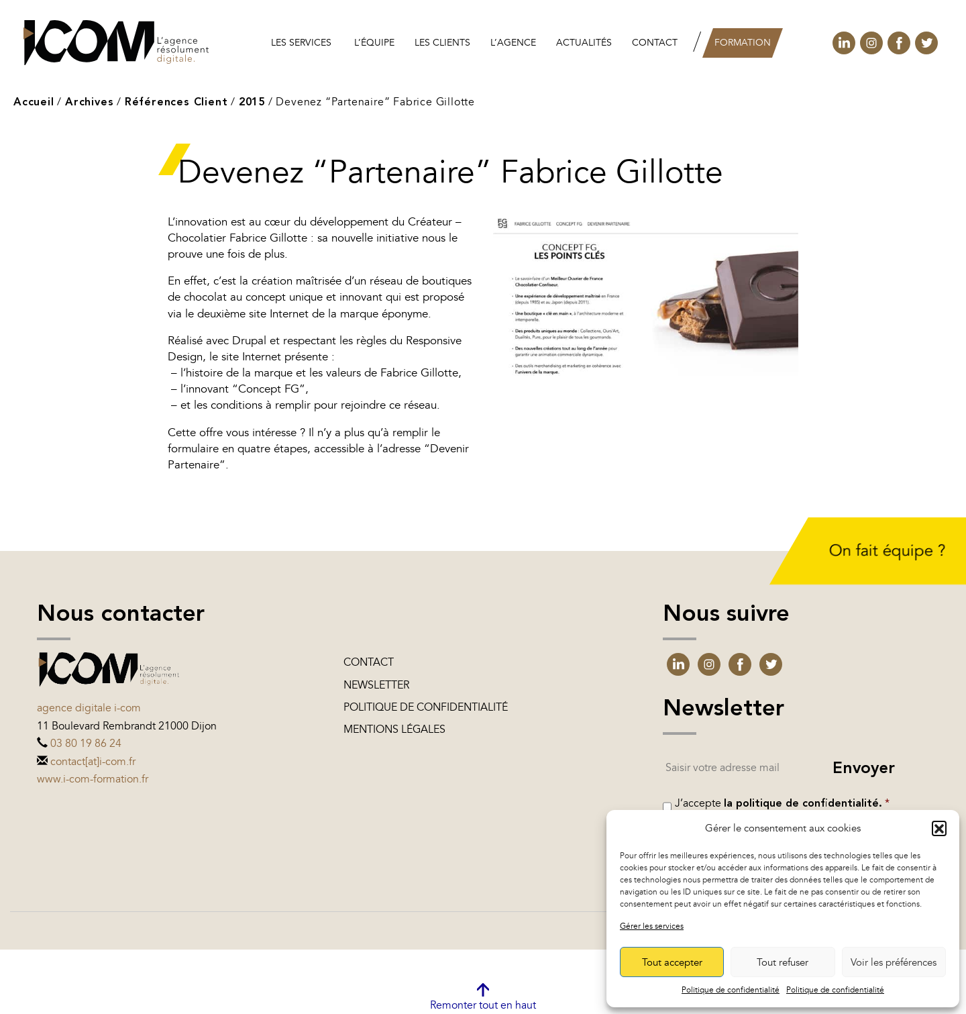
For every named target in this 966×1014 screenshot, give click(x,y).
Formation (742, 42)
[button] (939, 828)
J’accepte (782, 803)
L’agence (513, 42)
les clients (442, 42)
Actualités (584, 42)
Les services (301, 42)
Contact (655, 42)
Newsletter (376, 685)
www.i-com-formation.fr (92, 779)
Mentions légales (394, 729)
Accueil (33, 102)
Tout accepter (672, 962)
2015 (252, 102)
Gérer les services (652, 926)
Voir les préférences (893, 962)
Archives (89, 102)
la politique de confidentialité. (803, 804)
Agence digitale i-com (89, 708)
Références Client (176, 102)
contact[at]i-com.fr (93, 761)
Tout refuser (782, 962)
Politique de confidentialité (731, 989)
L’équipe (374, 42)
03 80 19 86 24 (85, 743)
